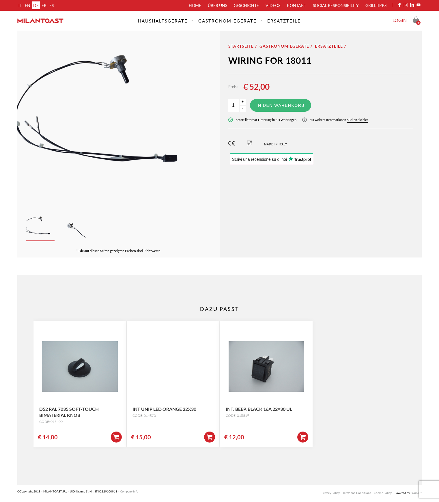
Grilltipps (375, 5)
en (27, 5)
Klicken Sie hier (357, 120)
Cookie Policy (383, 492)
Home (195, 5)
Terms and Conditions (357, 492)
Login (400, 20)
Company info (129, 491)
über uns (217, 5)
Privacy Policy (331, 492)
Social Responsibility (336, 5)
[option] (118, 117)
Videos (273, 5)
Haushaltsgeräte (163, 20)
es (51, 5)
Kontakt (296, 5)
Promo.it (416, 492)
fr (44, 5)
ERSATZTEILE (284, 20)
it (20, 5)
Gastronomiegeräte (227, 20)
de (36, 5)
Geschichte (246, 5)
